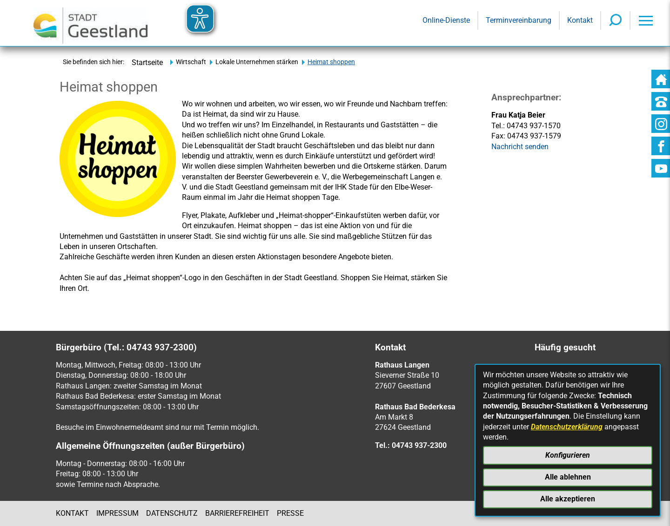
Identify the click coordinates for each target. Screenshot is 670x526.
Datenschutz (172, 513)
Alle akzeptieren (567, 498)
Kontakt (72, 513)
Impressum (117, 513)
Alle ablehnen (568, 477)
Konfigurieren (567, 455)
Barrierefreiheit (237, 513)
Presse (290, 513)
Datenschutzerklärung (567, 426)
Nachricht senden (520, 146)
